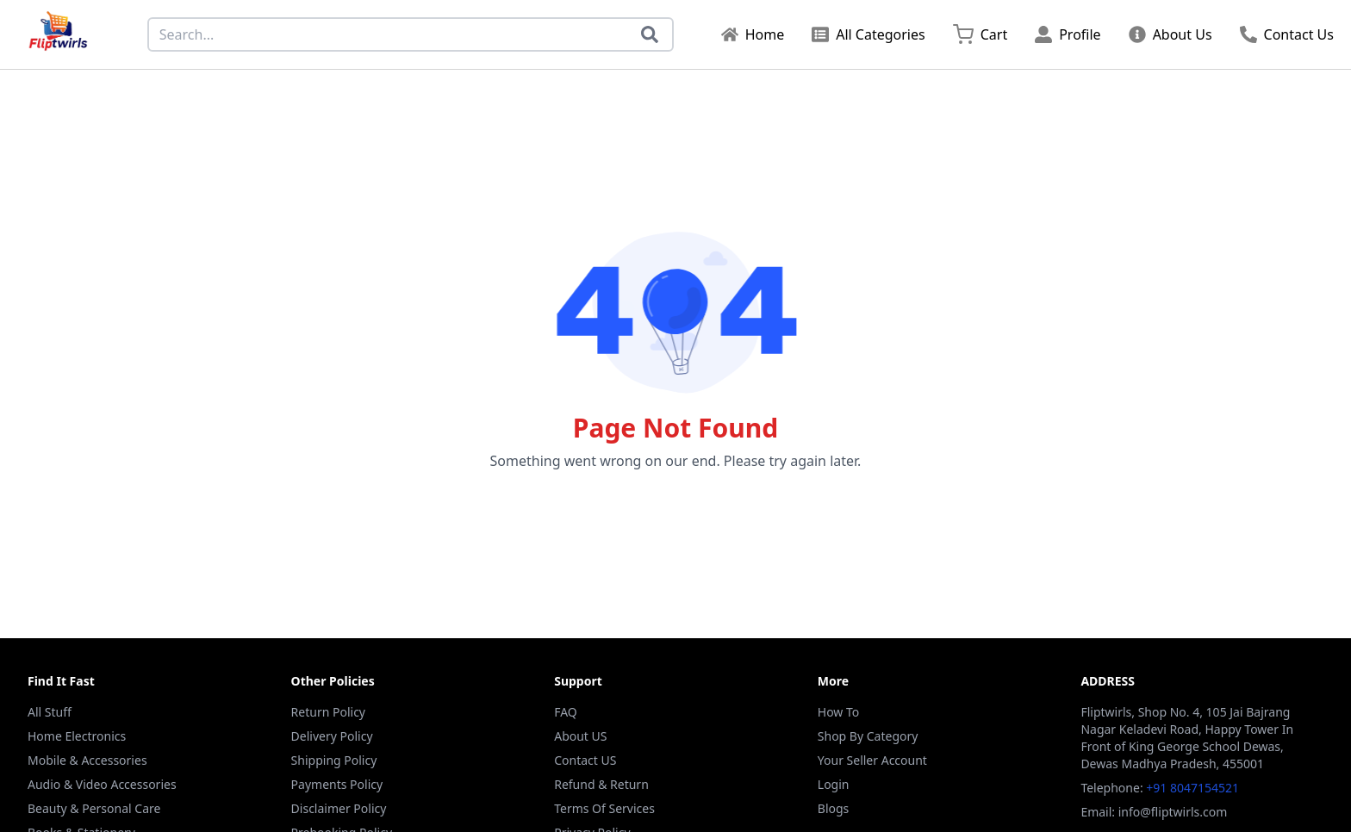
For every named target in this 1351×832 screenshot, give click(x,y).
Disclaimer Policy (339, 808)
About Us (1170, 34)
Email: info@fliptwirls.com (1153, 812)
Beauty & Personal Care (94, 808)
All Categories (868, 34)
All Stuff (50, 712)
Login (834, 784)
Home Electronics (77, 736)
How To (838, 712)
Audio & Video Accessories (102, 784)
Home (753, 34)
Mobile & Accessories (87, 760)
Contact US (585, 760)
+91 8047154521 (1192, 787)
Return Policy (328, 712)
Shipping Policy (334, 760)
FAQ (565, 712)
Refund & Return (601, 784)
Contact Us (1287, 34)
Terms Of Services (604, 808)
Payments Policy (337, 784)
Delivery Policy (332, 736)
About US (580, 736)
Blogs (834, 808)
